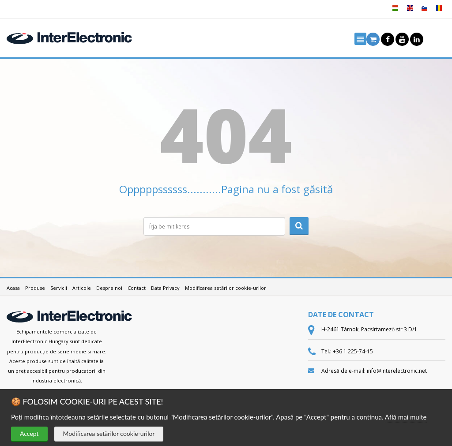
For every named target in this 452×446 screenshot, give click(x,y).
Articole (81, 288)
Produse (35, 288)
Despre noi (109, 288)
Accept (29, 433)
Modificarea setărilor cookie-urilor (109, 433)
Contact (137, 288)
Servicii (58, 288)
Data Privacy (165, 288)
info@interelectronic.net (397, 371)
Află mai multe (406, 417)
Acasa (13, 288)
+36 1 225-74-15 (353, 351)
